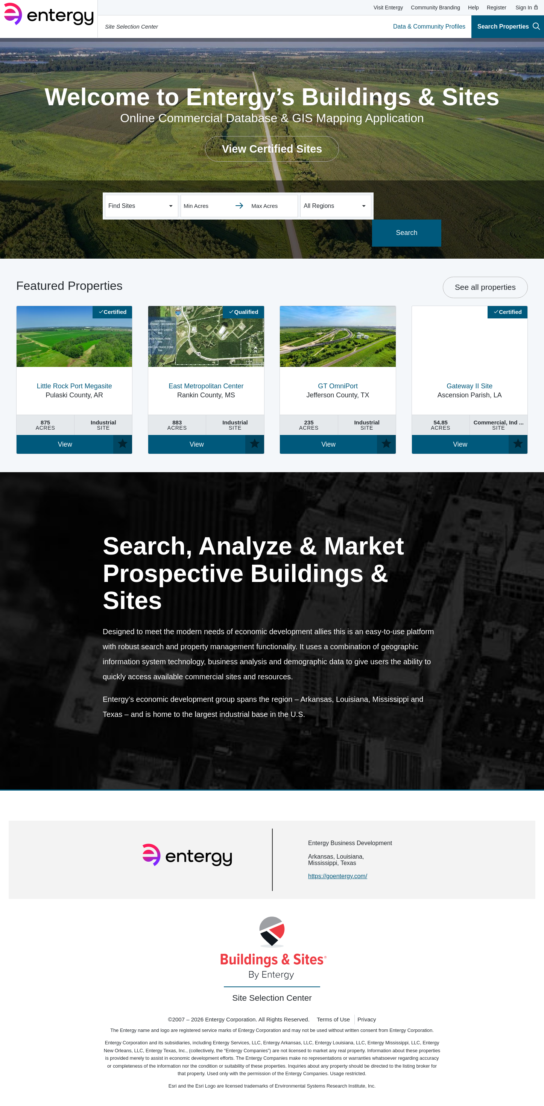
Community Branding (435, 8)
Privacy (366, 1019)
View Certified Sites (272, 149)
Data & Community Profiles (429, 26)
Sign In (527, 8)
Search (407, 232)
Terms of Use (333, 1019)
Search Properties (508, 26)
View (65, 444)
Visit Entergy (388, 8)
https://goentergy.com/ (337, 876)
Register (496, 8)
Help (473, 8)
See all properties (485, 287)
